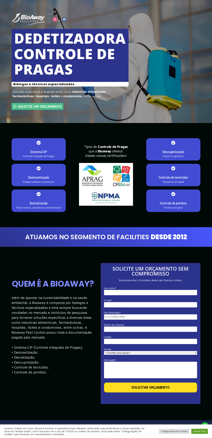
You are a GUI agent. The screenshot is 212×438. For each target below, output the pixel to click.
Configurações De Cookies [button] (174, 431)
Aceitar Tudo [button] (199, 431)
